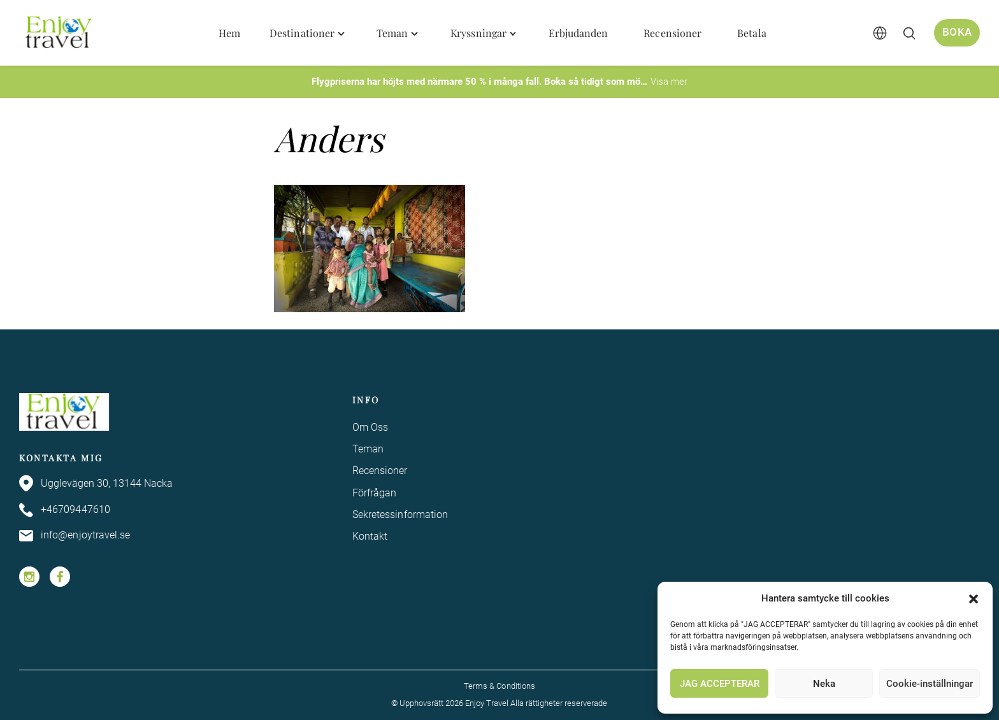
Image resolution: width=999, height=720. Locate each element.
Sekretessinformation (400, 514)
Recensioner (380, 470)
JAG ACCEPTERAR (719, 683)
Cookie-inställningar (929, 683)
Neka (824, 683)
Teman (368, 449)
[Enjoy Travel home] (59, 33)
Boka (957, 32)
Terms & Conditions (499, 686)
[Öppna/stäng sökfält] (909, 33)
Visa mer (668, 81)
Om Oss (370, 427)
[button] (973, 599)
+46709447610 (64, 510)
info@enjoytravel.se (75, 535)
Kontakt (370, 537)
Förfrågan (374, 493)
